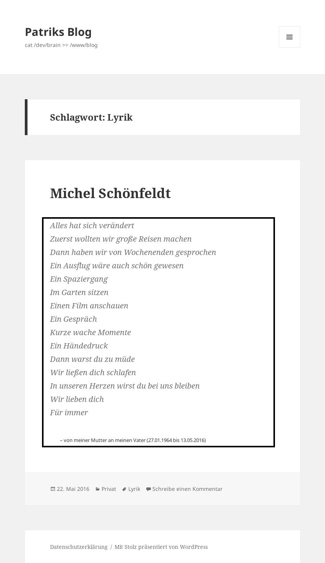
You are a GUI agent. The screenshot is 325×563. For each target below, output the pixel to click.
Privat (109, 488)
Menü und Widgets (289, 47)
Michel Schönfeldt (110, 193)
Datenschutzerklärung (79, 546)
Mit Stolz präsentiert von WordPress (161, 546)
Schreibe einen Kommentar (187, 488)
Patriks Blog (58, 31)
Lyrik (134, 488)
